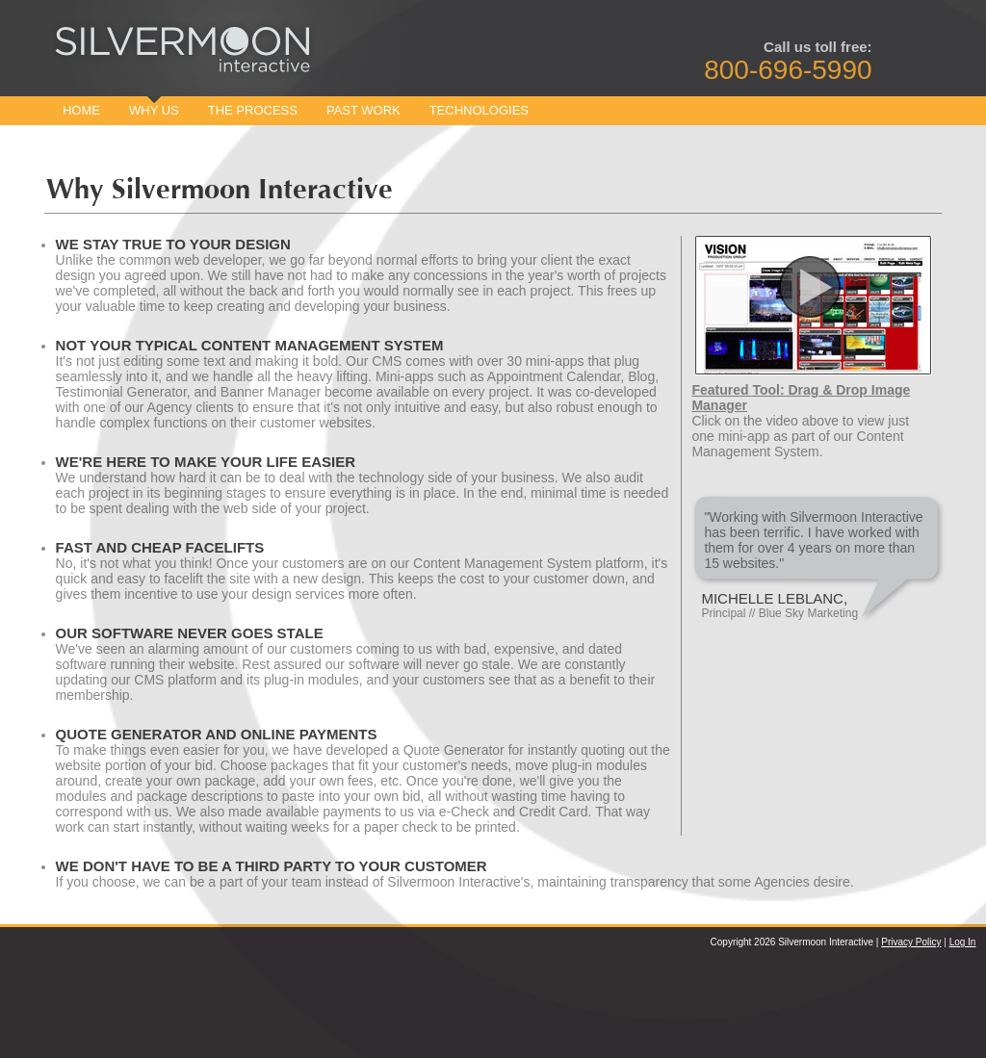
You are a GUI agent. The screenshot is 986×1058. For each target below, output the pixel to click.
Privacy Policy (911, 942)
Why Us (154, 110)
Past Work (363, 110)
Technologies (479, 110)
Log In (962, 942)
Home (81, 110)
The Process (253, 110)
